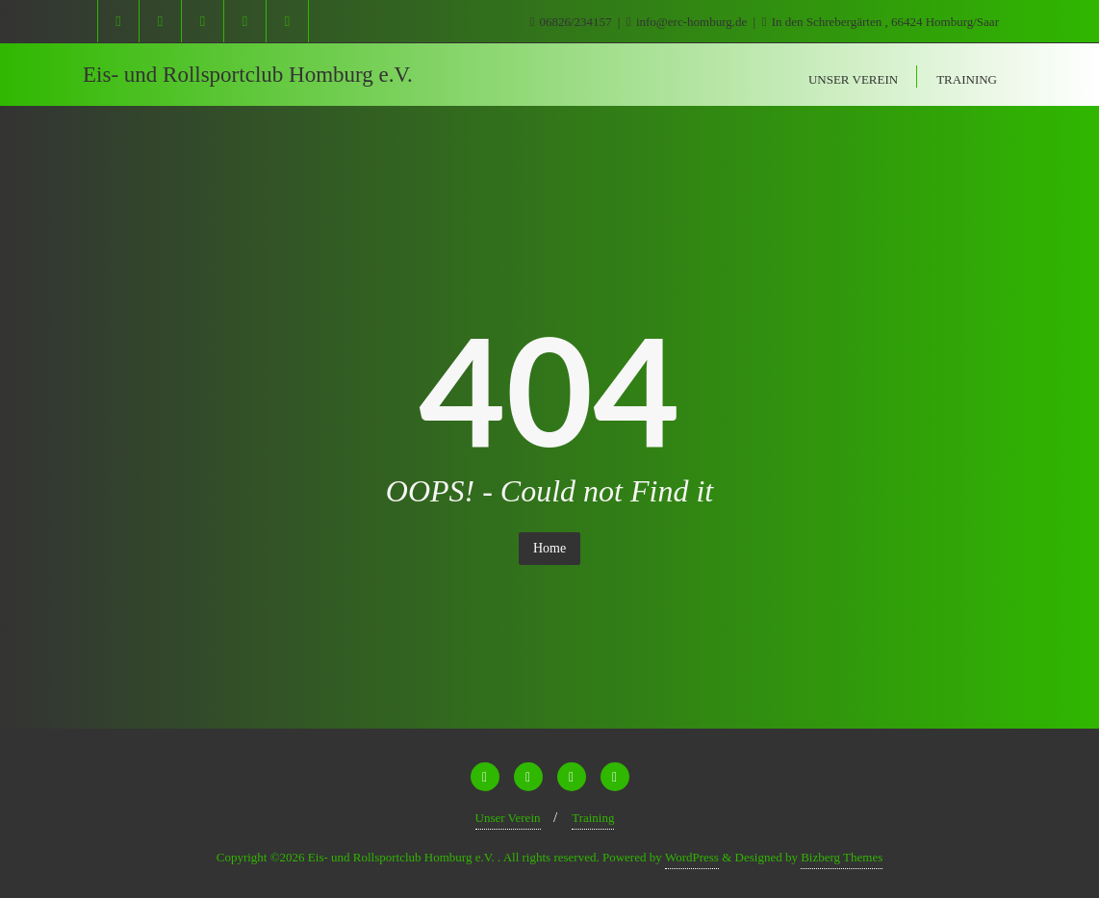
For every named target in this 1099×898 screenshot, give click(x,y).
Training (593, 817)
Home (549, 548)
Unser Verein (508, 817)
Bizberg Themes (841, 857)
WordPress (692, 857)
